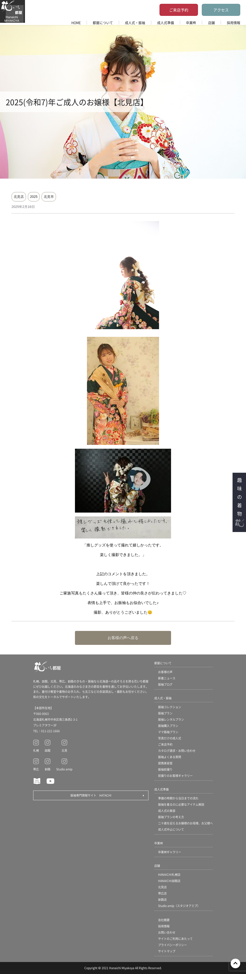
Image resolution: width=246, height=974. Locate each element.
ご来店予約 (178, 10)
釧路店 (162, 899)
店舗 (211, 22)
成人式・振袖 (135, 22)
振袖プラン (165, 713)
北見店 (19, 197)
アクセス (221, 10)
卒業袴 (191, 22)
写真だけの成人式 (169, 738)
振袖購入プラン (168, 726)
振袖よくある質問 (169, 757)
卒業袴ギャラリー (169, 852)
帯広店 (162, 893)
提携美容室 (165, 763)
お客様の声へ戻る (123, 638)
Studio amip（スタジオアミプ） (179, 906)
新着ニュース (166, 678)
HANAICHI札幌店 (169, 874)
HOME (76, 22)
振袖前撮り (165, 769)
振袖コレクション (169, 707)
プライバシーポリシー (172, 945)
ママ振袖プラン (168, 732)
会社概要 (164, 920)
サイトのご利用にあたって (175, 939)
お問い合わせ (166, 932)
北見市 (49, 197)
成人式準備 (165, 22)
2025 (33, 197)
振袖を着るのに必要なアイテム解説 (181, 804)
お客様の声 (165, 672)
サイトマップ (166, 951)
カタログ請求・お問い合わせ (177, 751)
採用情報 (233, 22)
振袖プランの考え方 (171, 817)
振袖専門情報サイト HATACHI (90, 795)
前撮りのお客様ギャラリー (175, 776)
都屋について (103, 22)
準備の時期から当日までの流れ (178, 798)
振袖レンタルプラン (171, 719)
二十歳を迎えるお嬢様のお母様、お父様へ (185, 823)
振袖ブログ (165, 684)
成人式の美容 (166, 811)
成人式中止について (171, 829)
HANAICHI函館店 (169, 881)
